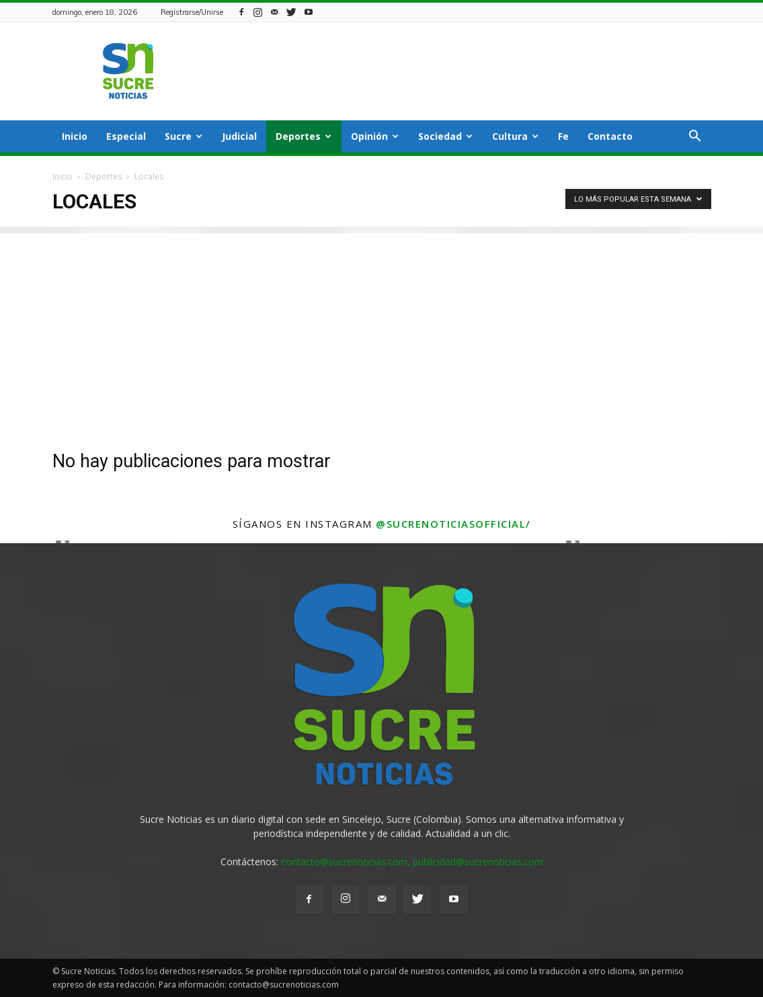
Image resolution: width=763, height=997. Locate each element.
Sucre (183, 136)
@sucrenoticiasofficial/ (453, 523)
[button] (695, 137)
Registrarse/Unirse (192, 12)
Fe (563, 136)
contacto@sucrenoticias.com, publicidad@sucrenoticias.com (412, 861)
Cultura (515, 136)
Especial (126, 136)
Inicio (74, 136)
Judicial (239, 136)
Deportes (303, 136)
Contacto (610, 136)
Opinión (375, 136)
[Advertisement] (381, 327)
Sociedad (445, 136)
